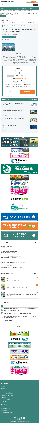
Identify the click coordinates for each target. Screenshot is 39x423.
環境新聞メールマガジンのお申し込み (9, 412)
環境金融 (13, 25)
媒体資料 (3, 390)
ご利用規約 (3, 397)
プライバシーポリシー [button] (10, 14)
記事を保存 (6, 36)
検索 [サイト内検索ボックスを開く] (36, 4)
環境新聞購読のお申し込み (7, 408)
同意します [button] (3, 16)
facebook (5, 39)
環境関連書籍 (4, 410)
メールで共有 (13, 36)
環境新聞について (5, 386)
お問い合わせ (4, 388)
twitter (3, 39)
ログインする (11, 91)
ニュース (7, 20)
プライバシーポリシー (6, 399)
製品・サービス (19, 25)
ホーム (2, 20)
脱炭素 (25, 25)
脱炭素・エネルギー (6, 25)
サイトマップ (4, 401)
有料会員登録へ (27, 91)
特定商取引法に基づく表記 (7, 395)
